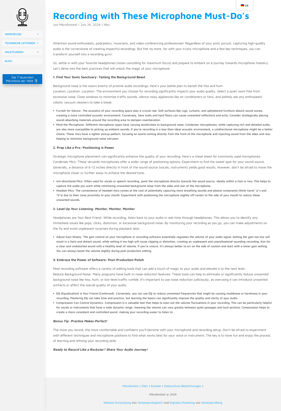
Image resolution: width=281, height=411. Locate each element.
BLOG (8, 60)
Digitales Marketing (182, 402)
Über (145, 386)
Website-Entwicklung (117, 402)
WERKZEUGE (13, 34)
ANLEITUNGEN (14, 52)
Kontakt (156, 386)
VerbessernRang (211, 402)
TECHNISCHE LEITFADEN (20, 43)
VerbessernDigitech (150, 402)
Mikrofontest (68, 24)
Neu (107, 24)
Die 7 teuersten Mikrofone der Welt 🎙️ (22, 79)
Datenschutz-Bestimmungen (182, 386)
